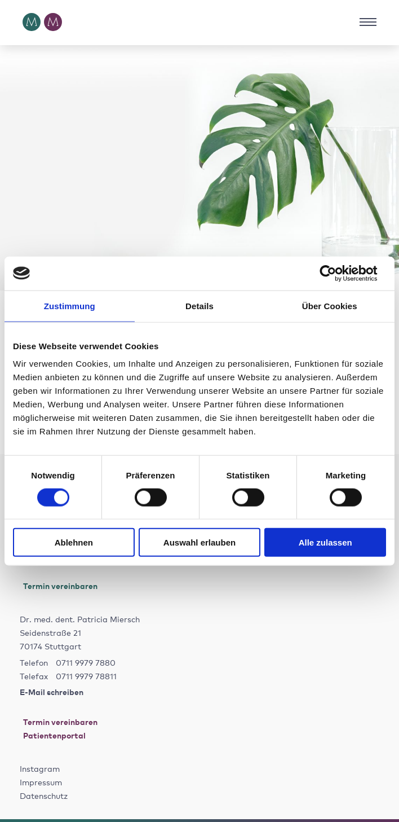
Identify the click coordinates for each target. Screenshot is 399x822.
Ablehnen (74, 542)
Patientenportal (53, 734)
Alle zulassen (325, 542)
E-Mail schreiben (51, 691)
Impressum (41, 782)
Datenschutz (44, 795)
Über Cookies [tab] (329, 305)
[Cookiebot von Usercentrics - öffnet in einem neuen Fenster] (336, 273)
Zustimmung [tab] (69, 305)
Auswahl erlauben (199, 542)
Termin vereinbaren (58, 585)
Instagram (40, 768)
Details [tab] (199, 305)
